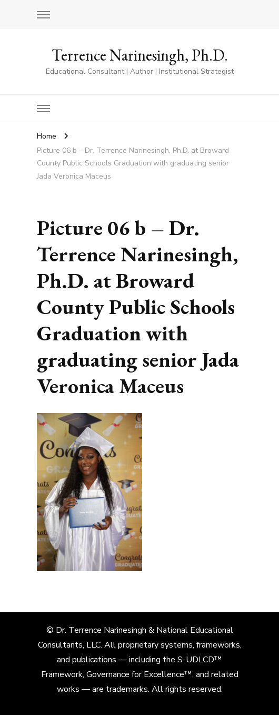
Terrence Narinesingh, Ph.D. (140, 55)
